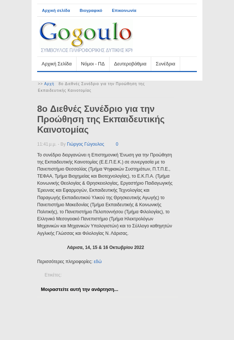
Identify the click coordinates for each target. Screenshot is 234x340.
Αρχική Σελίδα (57, 64)
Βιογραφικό (90, 10)
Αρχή (49, 84)
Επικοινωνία (124, 10)
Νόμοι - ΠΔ (93, 64)
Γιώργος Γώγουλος (85, 144)
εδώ (97, 261)
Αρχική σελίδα (56, 10)
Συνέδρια (165, 64)
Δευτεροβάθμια (130, 64)
